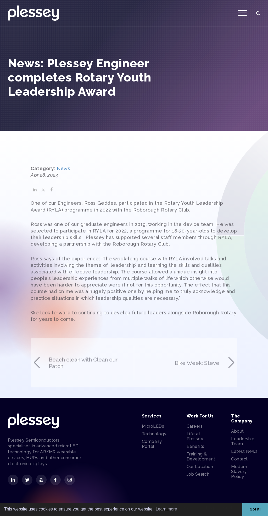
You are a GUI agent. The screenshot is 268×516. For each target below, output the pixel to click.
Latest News (244, 452)
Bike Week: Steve (204, 387)
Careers (195, 427)
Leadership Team (242, 443)
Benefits (195, 447)
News (63, 180)
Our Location (200, 467)
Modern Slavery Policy (239, 472)
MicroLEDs (153, 427)
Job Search (198, 475)
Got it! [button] (255, 509)
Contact (239, 460)
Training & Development (201, 458)
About (237, 432)
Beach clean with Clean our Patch (77, 388)
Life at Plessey (195, 437)
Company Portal (152, 445)
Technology (154, 434)
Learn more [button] (166, 509)
